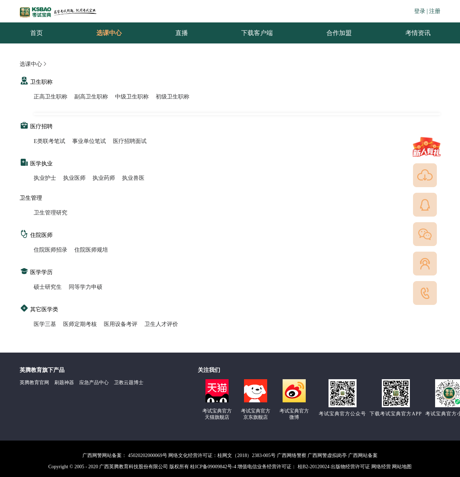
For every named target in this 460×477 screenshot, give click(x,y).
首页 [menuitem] (36, 32)
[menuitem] (417, 32)
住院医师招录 (50, 250)
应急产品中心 (94, 382)
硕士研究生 (48, 287)
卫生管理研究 (50, 213)
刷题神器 (64, 382)
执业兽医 (133, 178)
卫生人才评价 (161, 324)
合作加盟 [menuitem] (339, 32)
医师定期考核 (80, 324)
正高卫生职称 (50, 97)
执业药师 (104, 178)
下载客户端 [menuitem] (257, 32)
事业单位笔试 (89, 141)
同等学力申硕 (85, 287)
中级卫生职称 (132, 97)
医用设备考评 (120, 324)
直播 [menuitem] (181, 32)
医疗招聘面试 (130, 141)
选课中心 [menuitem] (109, 32)
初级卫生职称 (172, 97)
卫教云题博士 (128, 382)
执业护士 (45, 178)
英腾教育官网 (34, 382)
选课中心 (34, 64)
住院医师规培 (91, 250)
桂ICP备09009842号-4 (213, 466)
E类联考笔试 (49, 141)
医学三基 (45, 324)
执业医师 (74, 178)
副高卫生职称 (91, 97)
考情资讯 (412, 32)
